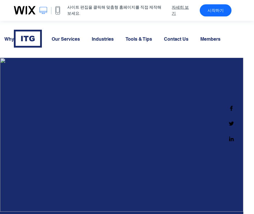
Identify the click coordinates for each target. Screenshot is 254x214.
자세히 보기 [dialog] (180, 10)
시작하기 (216, 10)
